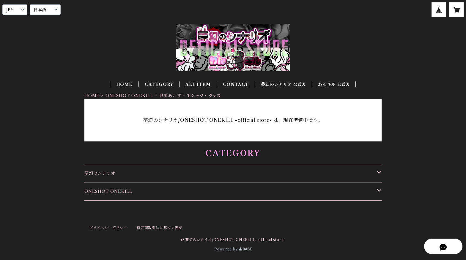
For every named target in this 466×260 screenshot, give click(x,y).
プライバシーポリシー (108, 228)
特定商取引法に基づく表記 (159, 228)
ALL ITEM (197, 84)
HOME (124, 84)
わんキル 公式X (334, 84)
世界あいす (170, 95)
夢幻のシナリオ (99, 173)
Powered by (233, 249)
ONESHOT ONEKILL (129, 95)
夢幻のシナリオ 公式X (283, 84)
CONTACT (236, 84)
